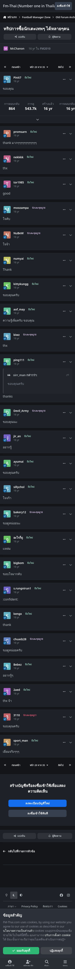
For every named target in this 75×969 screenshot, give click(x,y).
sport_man (20, 740)
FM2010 (45, 48)
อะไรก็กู (18, 537)
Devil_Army (21, 411)
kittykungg (20, 284)
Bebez (17, 664)
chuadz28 (19, 639)
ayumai (18, 461)
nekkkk (18, 157)
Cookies (62, 906)
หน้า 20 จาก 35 (39, 67)
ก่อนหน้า (16, 67)
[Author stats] (70, 79)
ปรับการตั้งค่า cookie (57, 935)
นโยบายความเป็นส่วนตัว (18, 931)
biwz (16, 335)
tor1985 (18, 182)
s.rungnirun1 (22, 588)
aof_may (19, 309)
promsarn (20, 132)
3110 (16, 715)
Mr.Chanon (17, 48)
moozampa (21, 208)
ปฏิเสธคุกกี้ (56, 950)
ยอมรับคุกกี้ (21, 950)
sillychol (18, 487)
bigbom (18, 563)
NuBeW (18, 233)
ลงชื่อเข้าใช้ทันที (37, 813)
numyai (18, 258)
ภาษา (12, 906)
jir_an (17, 436)
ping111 (18, 360)
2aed (16, 690)
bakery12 (19, 512)
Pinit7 (17, 77)
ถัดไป (60, 67)
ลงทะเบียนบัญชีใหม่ (37, 803)
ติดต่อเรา (48, 906)
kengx (17, 614)
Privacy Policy (29, 906)
